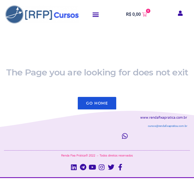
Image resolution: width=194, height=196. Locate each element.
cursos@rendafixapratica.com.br (167, 125)
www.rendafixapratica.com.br (163, 118)
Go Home (97, 103)
